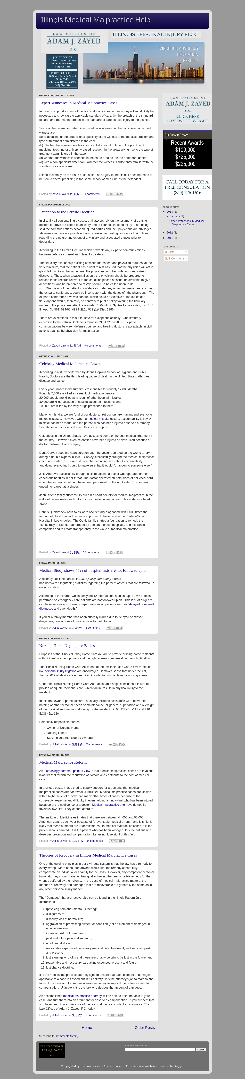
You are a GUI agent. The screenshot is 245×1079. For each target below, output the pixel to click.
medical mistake (98, 418)
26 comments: (94, 744)
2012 (170, 232)
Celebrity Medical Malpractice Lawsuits (72, 363)
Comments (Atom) (67, 1036)
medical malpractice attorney (82, 996)
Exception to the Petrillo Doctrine (66, 212)
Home (87, 1027)
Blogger (178, 1066)
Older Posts (145, 1027)
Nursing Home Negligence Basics (67, 645)
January (175, 216)
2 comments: (94, 1015)
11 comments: (92, 193)
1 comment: (93, 627)
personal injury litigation (60, 671)
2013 (170, 211)
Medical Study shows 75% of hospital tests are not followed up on (93, 570)
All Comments (174, 258)
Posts (169, 251)
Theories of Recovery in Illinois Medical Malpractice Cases (88, 855)
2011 (170, 237)
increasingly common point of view (67, 771)
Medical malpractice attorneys (112, 804)
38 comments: (92, 552)
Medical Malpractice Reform (63, 762)
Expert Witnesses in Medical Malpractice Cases (78, 103)
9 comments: (95, 840)
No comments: (93, 345)
